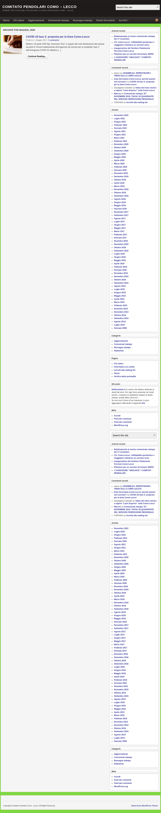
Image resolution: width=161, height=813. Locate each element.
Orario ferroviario (105, 20)
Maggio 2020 (120, 157)
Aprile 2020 (119, 160)
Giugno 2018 (120, 202)
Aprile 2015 (119, 299)
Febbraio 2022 (120, 125)
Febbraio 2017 (120, 234)
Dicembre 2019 (121, 173)
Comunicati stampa (58, 20)
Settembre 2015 (121, 283)
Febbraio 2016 (120, 267)
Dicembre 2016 (121, 241)
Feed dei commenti (123, 422)
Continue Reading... (37, 56)
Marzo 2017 (119, 231)
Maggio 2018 (120, 205)
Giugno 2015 (120, 292)
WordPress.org (121, 425)
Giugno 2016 (120, 257)
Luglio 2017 (119, 221)
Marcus (117, 93)
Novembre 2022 (121, 115)
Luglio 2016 (119, 254)
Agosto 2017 (120, 218)
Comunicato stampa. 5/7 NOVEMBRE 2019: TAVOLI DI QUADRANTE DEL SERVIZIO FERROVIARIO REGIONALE (134, 96)
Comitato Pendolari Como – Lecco (39, 7)
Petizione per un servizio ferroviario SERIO (134, 54)
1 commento (53, 40)
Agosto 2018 (120, 199)
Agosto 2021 (120, 131)
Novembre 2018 (121, 189)
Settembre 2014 (121, 318)
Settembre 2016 (121, 251)
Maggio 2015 (120, 296)
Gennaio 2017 (120, 238)
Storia (6, 20)
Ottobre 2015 (120, 280)
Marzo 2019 (119, 186)
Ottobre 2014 (120, 315)
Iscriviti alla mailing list (137, 102)
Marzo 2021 (119, 138)
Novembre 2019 (121, 176)
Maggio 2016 (120, 260)
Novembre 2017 (121, 212)
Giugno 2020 (120, 154)
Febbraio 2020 (120, 167)
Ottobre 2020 (120, 147)
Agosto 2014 (120, 321)
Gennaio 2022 (120, 128)
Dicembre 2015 (121, 273)
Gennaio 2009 (120, 328)
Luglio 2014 (119, 325)
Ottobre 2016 (120, 247)
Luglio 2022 (119, 118)
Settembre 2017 (121, 215)
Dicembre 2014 (121, 309)
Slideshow (119, 351)
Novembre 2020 (121, 144)
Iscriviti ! (123, 20)
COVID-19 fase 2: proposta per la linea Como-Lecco (58, 36)
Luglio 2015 (119, 289)
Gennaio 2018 (120, 209)
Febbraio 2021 (120, 141)
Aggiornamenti (36, 20)
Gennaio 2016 (120, 270)
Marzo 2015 (119, 302)
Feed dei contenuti (122, 419)
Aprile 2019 (119, 183)
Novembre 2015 (121, 276)
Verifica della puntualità (125, 376)
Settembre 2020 (121, 151)
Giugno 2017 (120, 225)
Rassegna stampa (82, 20)
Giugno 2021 (120, 135)
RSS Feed (156, 20)
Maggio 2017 (120, 228)
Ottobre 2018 (120, 192)
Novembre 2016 (121, 244)
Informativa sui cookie (124, 367)
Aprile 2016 (119, 263)
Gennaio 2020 (120, 170)
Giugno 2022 (120, 122)
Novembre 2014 (121, 312)
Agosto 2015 (120, 286)
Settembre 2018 (121, 196)
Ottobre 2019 (120, 180)
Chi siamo (18, 20)
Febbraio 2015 (120, 305)
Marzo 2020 (119, 164)
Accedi (117, 416)
